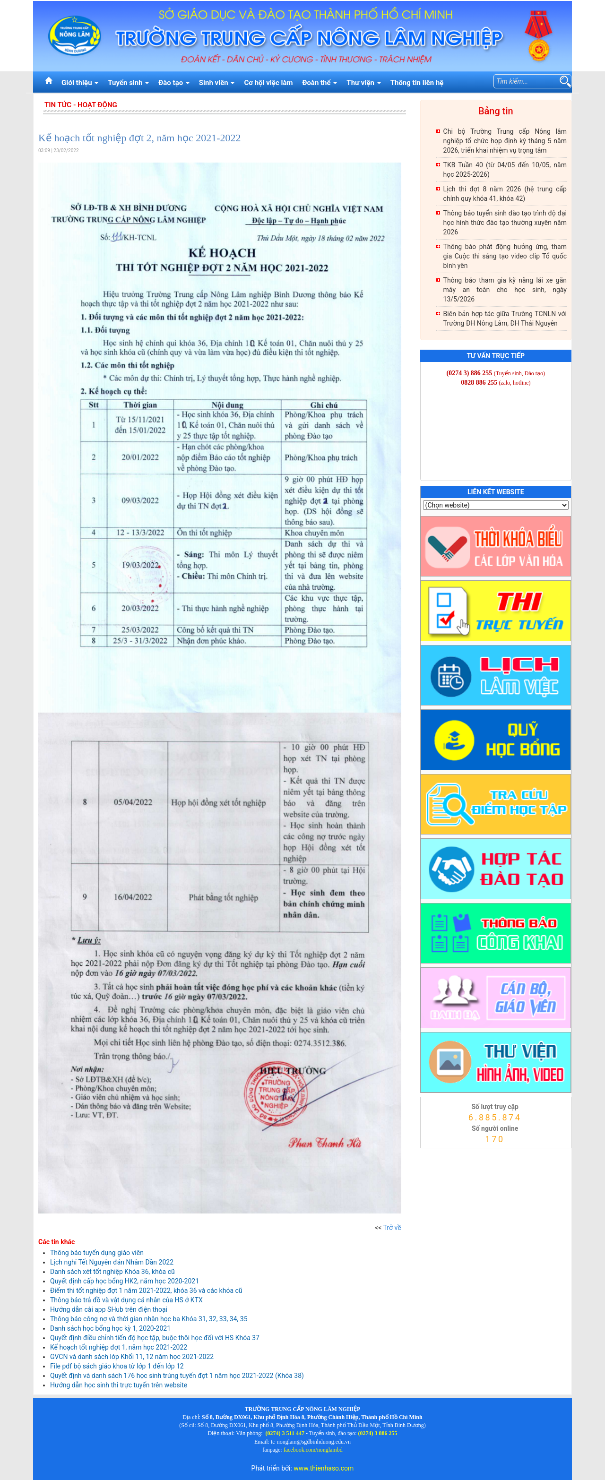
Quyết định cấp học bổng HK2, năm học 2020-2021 (124, 1281)
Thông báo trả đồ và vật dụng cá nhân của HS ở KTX (126, 1300)
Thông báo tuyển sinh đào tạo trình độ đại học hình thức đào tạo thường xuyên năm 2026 (505, 222)
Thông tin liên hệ (417, 82)
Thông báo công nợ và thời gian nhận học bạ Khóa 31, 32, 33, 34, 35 (149, 1319)
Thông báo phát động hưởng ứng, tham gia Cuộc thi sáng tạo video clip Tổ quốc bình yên (505, 256)
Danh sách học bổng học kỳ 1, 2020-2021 (110, 1328)
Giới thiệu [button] (79, 82)
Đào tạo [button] (174, 82)
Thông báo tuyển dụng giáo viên (97, 1252)
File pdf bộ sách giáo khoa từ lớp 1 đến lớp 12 (117, 1366)
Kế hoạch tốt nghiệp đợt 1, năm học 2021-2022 (118, 1347)
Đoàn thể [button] (319, 82)
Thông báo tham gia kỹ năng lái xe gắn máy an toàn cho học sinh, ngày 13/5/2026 (505, 289)
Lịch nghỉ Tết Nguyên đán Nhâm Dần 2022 (111, 1262)
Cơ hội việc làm (268, 82)
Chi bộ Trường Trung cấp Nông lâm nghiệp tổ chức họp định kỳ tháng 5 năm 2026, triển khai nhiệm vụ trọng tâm (505, 141)
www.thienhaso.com (324, 1468)
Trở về (392, 1227)
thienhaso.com (432, 1151)
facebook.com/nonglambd (313, 1449)
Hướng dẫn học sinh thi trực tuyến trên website (118, 1385)
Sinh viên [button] (217, 82)
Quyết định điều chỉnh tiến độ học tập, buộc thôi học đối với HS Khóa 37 (154, 1338)
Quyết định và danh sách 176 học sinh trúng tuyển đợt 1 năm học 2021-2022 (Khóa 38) (177, 1375)
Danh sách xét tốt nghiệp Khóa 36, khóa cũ (112, 1271)
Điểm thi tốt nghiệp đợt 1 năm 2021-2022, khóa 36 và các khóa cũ (146, 1290)
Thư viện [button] (363, 82)
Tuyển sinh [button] (128, 82)
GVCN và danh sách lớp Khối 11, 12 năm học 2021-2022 (132, 1356)
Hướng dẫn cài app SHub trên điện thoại (108, 1309)
